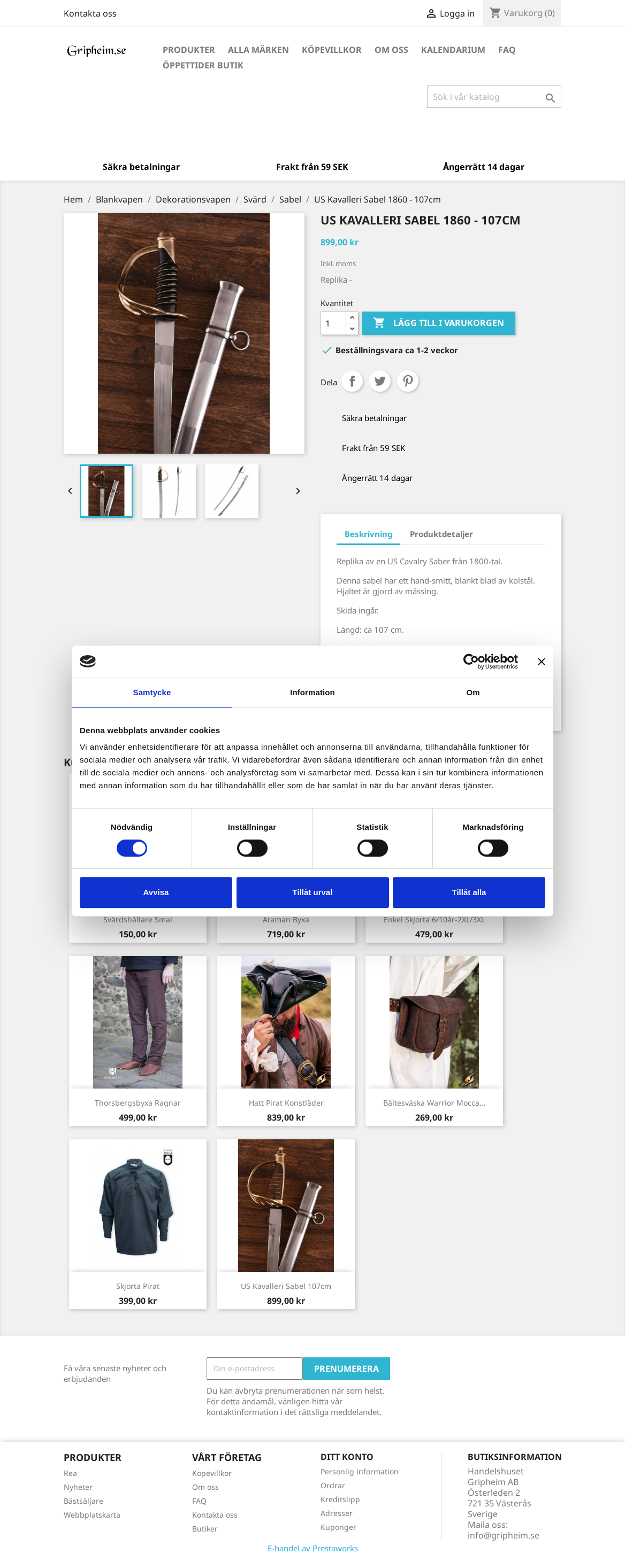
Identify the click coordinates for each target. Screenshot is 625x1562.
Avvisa (156, 892)
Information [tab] (312, 692)
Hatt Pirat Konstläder (286, 1103)
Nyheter (78, 1487)
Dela (352, 381)
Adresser (337, 1513)
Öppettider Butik (203, 65)
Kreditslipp (340, 1499)
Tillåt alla (469, 892)
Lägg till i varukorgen (438, 323)
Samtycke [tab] (152, 692)
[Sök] (494, 97)
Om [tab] (472, 692)
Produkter (189, 50)
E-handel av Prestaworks (313, 1548)
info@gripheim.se (503, 1535)
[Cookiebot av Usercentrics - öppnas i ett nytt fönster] (471, 662)
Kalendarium (453, 50)
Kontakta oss (90, 13)
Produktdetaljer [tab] (441, 534)
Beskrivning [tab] (368, 534)
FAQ (507, 50)
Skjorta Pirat (137, 1286)
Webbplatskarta (92, 1515)
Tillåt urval (313, 892)
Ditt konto (347, 1457)
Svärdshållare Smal (137, 919)
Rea (70, 1473)
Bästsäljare (83, 1501)
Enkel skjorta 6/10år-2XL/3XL (434, 919)
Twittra (380, 381)
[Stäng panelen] (541, 661)
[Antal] (333, 323)
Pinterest (407, 381)
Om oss (391, 50)
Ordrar (333, 1485)
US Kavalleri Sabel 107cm (286, 1286)
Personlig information (360, 1471)
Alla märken (258, 50)
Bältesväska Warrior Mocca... (434, 1103)
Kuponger (338, 1527)
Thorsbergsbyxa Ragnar (138, 1103)
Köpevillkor (332, 50)
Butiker (205, 1529)
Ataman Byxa (286, 919)
